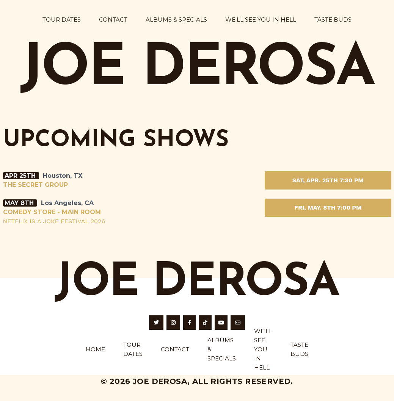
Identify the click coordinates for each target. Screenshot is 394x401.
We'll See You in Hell (260, 19)
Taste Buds (333, 19)
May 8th (20, 203)
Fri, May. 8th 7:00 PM (327, 207)
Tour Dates (61, 19)
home (95, 349)
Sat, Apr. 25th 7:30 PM (328, 180)
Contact (113, 19)
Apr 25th (21, 175)
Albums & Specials (176, 19)
